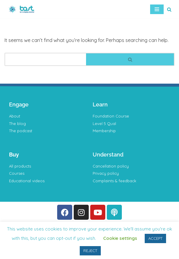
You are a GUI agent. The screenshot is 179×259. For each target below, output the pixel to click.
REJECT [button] (90, 250)
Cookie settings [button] (120, 238)
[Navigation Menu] (157, 9)
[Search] (169, 9)
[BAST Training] (23, 9)
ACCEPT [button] (155, 238)
